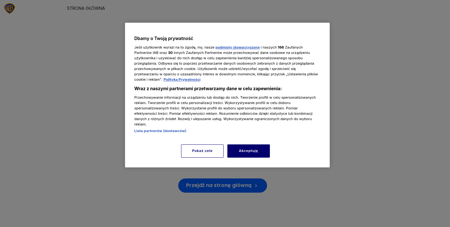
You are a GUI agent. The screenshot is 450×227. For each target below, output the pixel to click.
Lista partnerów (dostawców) (160, 131)
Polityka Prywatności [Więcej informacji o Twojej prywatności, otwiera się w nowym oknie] (181, 79)
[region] (227, 95)
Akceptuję (248, 150)
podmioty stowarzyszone (237, 47)
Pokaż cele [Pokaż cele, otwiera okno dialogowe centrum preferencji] (202, 150)
